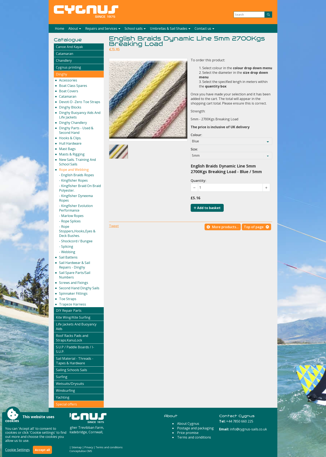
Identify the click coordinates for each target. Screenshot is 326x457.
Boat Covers (68, 91)
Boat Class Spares (73, 85)
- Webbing (67, 252)
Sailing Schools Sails (71, 370)
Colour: (196, 135)
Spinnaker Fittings (73, 293)
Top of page (254, 227)
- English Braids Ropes (76, 175)
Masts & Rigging (72, 154)
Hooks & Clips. (70, 138)
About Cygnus (188, 423)
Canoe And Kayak (69, 46)
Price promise (188, 432)
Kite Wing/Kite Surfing (73, 317)
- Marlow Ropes (71, 215)
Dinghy (61, 74)
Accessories (68, 80)
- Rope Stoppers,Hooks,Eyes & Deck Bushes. (77, 231)
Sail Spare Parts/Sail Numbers (74, 275)
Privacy (88, 447)
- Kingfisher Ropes (73, 180)
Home (59, 28)
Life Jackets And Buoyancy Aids (76, 326)
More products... (225, 227)
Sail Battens (68, 257)
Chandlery (64, 60)
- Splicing (66, 246)
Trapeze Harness (72, 304)
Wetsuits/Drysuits (70, 383)
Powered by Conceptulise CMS (73, 451)
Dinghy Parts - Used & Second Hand (76, 130)
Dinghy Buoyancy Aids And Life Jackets (79, 114)
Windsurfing (65, 390)
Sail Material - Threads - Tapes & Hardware (74, 360)
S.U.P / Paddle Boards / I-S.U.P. (75, 349)
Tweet (114, 226)
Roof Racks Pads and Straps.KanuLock (72, 337)
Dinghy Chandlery (73, 122)
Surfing (61, 376)
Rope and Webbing (74, 169)
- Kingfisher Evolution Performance (76, 208)
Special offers (66, 404)
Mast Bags (67, 149)
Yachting (62, 397)
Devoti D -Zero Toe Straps (79, 102)
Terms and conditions (194, 437)
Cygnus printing (68, 67)
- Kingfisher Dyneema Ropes (76, 198)
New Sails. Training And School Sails (77, 161)
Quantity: (198, 180)
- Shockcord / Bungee (76, 241)
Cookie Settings (17, 449)
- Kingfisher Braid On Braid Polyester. (80, 188)
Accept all (42, 450)
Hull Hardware (70, 143)
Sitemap (77, 447)
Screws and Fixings (73, 282)
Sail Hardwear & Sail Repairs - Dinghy (74, 265)
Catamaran (64, 53)
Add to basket (207, 208)
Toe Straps (67, 299)
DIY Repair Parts (69, 310)
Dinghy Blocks (70, 107)
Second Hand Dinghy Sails (79, 288)
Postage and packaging (195, 428)
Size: (194, 149)
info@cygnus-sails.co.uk (248, 429)
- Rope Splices (70, 221)
